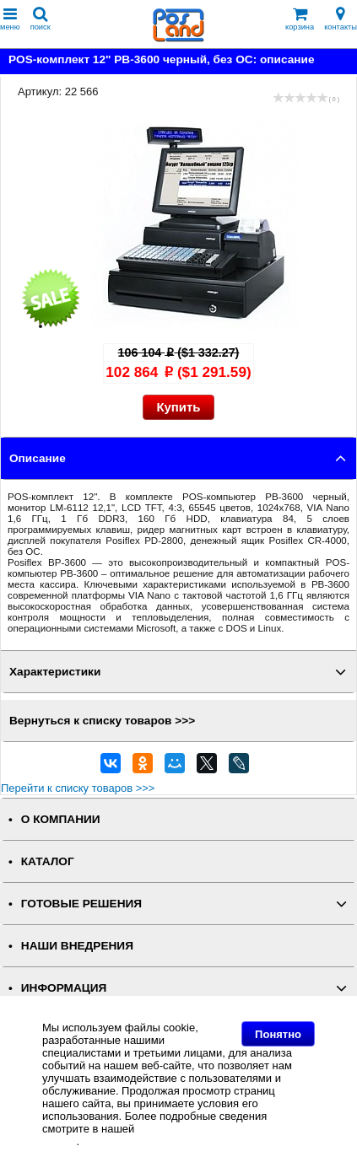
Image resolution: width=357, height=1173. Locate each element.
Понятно (278, 1034)
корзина (299, 19)
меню (10, 19)
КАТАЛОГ (47, 861)
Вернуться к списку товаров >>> (102, 720)
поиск (40, 19)
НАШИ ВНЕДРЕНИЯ (77, 945)
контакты (340, 19)
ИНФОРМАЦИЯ (64, 988)
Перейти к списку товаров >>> (77, 788)
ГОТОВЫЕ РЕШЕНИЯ (81, 903)
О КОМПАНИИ (60, 819)
